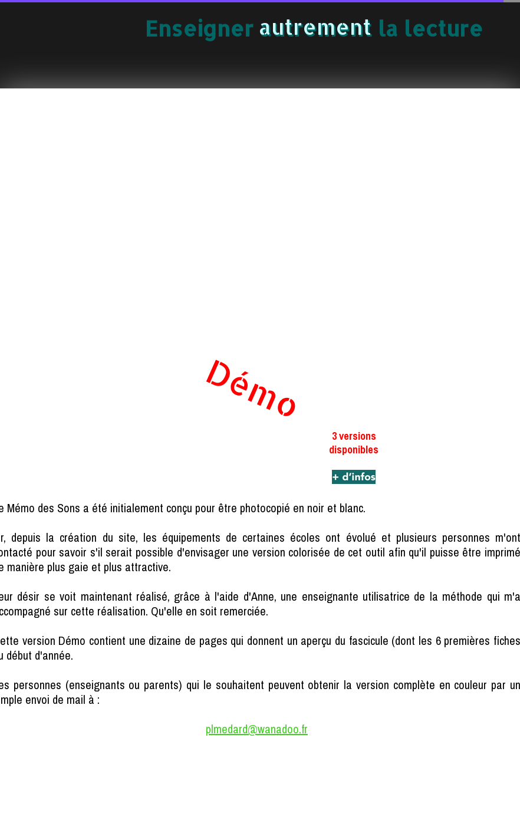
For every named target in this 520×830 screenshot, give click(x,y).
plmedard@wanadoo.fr (257, 729)
